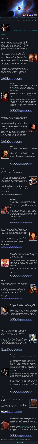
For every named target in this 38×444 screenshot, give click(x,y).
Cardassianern (14, 88)
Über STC (4, 17)
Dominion (10, 339)
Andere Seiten (18, 17)
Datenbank (26, 17)
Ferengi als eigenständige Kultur (25, 426)
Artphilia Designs (20, 442)
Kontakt (35, 17)
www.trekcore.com (20, 439)
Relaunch (22, 17)
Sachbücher (13, 17)
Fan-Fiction (8, 17)
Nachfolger (14, 405)
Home (1, 17)
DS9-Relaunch (22, 314)
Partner (32, 17)
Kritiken (29, 17)
